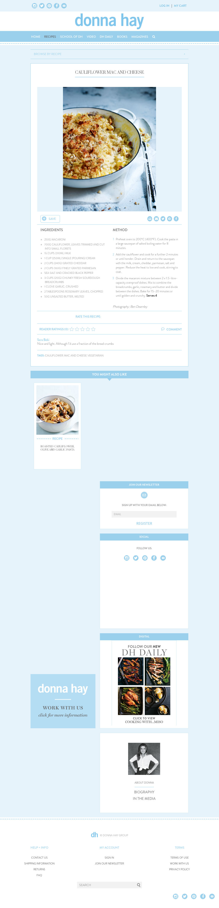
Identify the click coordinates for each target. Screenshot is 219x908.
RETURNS (39, 869)
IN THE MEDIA (144, 798)
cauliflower (54, 356)
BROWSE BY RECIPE (47, 54)
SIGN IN (109, 858)
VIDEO (91, 36)
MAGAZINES (139, 36)
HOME (35, 36)
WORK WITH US (179, 864)
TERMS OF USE (180, 858)
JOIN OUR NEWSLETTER (109, 864)
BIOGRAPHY (144, 792)
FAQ (39, 875)
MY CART (180, 5)
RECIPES (50, 36)
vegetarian (95, 356)
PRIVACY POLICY (179, 869)
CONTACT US (39, 858)
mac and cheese (75, 356)
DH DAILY (106, 36)
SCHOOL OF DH (71, 36)
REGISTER (144, 523)
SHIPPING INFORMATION (39, 864)
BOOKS (122, 36)
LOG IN (164, 5)
